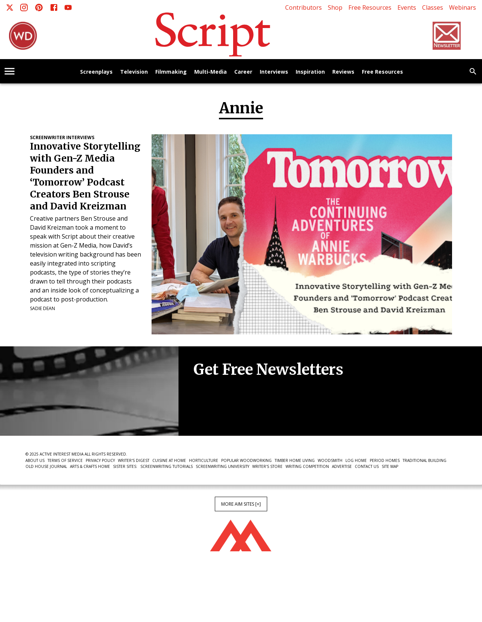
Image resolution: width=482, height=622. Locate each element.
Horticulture (203, 460)
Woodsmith (330, 460)
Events (406, 7)
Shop (335, 7)
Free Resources (369, 7)
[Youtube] (68, 7)
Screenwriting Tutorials (166, 466)
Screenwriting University (222, 466)
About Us (35, 460)
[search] (473, 71)
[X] (9, 7)
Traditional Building (424, 460)
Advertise (342, 466)
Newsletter (220, 412)
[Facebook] (53, 7)
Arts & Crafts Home (90, 466)
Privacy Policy (100, 460)
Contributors (303, 7)
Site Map (390, 466)
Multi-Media (210, 72)
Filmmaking (171, 72)
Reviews (343, 72)
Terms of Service (65, 460)
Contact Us (367, 466)
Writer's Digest (133, 460)
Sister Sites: (125, 466)
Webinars (462, 7)
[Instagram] (23, 7)
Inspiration (310, 72)
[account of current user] (9, 71)
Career (243, 72)
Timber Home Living (295, 460)
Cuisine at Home (169, 460)
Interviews (274, 72)
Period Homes (385, 460)
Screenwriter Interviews (62, 137)
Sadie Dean (42, 308)
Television (134, 72)
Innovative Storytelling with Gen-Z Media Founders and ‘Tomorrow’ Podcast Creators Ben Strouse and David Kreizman (85, 176)
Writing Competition (307, 466)
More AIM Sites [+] (241, 504)
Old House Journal (46, 466)
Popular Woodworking (246, 460)
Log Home (356, 460)
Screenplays (96, 72)
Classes (432, 7)
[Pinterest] (38, 7)
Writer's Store (267, 466)
